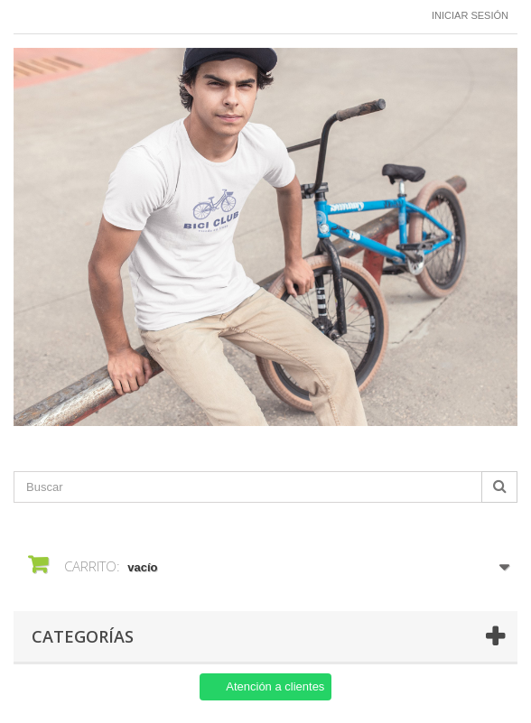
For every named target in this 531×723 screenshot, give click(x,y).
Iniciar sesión (470, 15)
